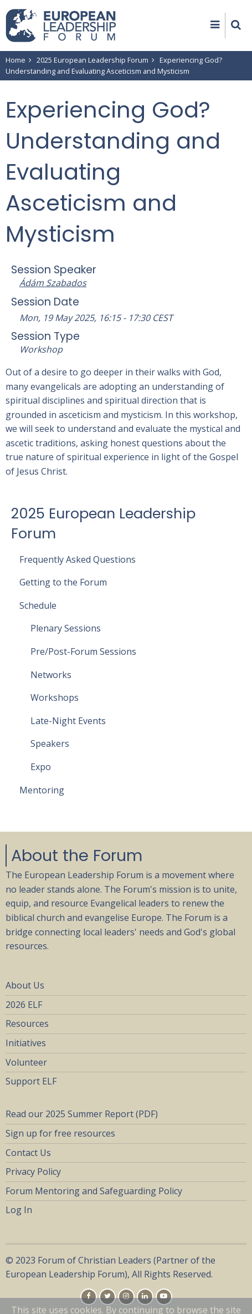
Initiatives (26, 1043)
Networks (50, 675)
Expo (40, 767)
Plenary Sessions (65, 628)
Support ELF (31, 1081)
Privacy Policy (33, 1171)
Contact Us (28, 1153)
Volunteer (26, 1062)
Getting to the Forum (63, 582)
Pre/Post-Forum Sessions (83, 651)
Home (15, 60)
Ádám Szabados (52, 283)
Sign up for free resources (60, 1133)
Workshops (54, 697)
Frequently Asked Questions (77, 559)
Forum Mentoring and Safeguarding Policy (94, 1191)
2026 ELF (24, 1005)
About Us (25, 985)
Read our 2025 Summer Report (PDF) (82, 1114)
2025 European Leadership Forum (92, 60)
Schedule (37, 605)
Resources (27, 1023)
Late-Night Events (68, 721)
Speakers (49, 743)
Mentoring (41, 790)
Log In (19, 1210)
